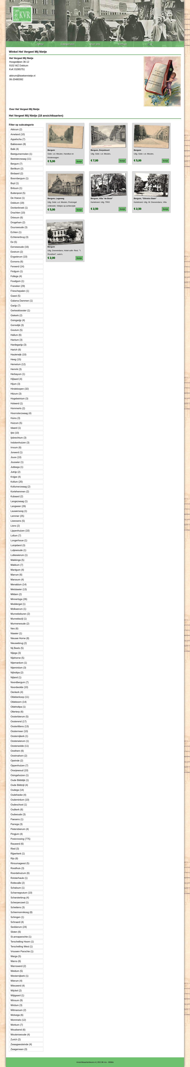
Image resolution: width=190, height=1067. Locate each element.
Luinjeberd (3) (18, 545)
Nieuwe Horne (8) (20, 638)
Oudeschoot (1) (19, 804)
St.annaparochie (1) (21, 936)
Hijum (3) (15, 384)
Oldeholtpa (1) (18, 707)
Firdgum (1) (17, 271)
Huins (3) (15, 418)
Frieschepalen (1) (20, 291)
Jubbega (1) (17, 467)
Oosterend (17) (19, 721)
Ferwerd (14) (17, 266)
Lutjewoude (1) (18, 550)
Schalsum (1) (17, 888)
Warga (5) (16, 956)
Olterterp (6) (17, 711)
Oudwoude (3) (18, 814)
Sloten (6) (16, 932)
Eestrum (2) (17, 252)
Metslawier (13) (19, 589)
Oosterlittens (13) (20, 726)
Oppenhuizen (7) (19, 765)
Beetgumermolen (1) (21, 154)
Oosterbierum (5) (19, 716)
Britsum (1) (16, 188)
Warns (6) (16, 961)
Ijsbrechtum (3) (18, 437)
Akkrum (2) (16, 129)
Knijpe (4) (16, 477)
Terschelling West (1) (22, 946)
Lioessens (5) (18, 521)
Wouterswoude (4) (20, 1034)
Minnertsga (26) (19, 599)
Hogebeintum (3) (19, 398)
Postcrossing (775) (20, 839)
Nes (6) (14, 628)
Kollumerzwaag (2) (20, 486)
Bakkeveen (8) (18, 144)
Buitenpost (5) (18, 193)
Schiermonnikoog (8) (22, 912)
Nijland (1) (16, 677)
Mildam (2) (16, 594)
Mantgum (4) (17, 570)
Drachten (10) (18, 212)
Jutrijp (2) (15, 472)
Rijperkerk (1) (18, 853)
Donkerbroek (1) (19, 208)
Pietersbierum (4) (20, 829)
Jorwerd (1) (17, 452)
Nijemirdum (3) (18, 667)
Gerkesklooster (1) (20, 310)
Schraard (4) (17, 922)
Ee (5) (14, 242)
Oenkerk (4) (17, 692)
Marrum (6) (16, 574)
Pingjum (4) (17, 834)
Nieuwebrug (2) (19, 643)
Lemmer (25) (17, 516)
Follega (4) (16, 276)
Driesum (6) (17, 217)
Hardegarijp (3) (18, 345)
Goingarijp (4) (18, 320)
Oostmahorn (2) (19, 755)
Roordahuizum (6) (20, 873)
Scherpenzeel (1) (20, 902)
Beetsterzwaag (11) (21, 159)
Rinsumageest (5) (20, 863)
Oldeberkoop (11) (20, 697)
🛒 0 (149, 44)
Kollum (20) (17, 481)
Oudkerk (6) (17, 809)
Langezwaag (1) (19, 501)
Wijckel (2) (16, 990)
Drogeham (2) (18, 222)
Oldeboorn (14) (19, 702)
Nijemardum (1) (19, 663)
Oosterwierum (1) (20, 741)
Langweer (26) (18, 506)
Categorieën (67, 44)
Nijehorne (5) (17, 658)
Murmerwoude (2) (20, 623)
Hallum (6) (16, 335)
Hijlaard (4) (16, 379)
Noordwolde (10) (19, 687)
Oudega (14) (17, 790)
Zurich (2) (16, 1039)
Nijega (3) (16, 653)
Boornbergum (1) (19, 178)
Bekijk (79, 161)
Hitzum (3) (16, 393)
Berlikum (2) (17, 168)
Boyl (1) (15, 183)
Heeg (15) (16, 359)
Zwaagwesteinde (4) (21, 1044)
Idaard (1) (16, 428)
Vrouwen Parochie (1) (22, 951)
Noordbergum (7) (20, 682)
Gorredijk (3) (17, 325)
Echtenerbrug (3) (19, 237)
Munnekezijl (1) (19, 618)
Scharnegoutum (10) (21, 892)
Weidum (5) (17, 971)
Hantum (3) (16, 340)
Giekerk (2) (16, 315)
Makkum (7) (17, 565)
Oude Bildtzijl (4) (19, 785)
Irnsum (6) (16, 447)
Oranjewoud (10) (19, 770)
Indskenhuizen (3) (20, 442)
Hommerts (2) (18, 408)
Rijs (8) (14, 858)
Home (40, 44)
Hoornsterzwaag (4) (21, 413)
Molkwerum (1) (18, 609)
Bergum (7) (16, 163)
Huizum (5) (16, 423)
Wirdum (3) (16, 1005)
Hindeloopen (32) (20, 389)
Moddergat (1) (18, 604)
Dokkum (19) (17, 203)
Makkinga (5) (17, 560)
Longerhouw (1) (19, 540)
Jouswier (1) (17, 462)
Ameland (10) (18, 134)
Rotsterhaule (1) (19, 878)
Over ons (95, 44)
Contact (122, 44)
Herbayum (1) (18, 374)
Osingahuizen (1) (20, 775)
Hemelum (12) (18, 364)
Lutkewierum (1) (19, 555)
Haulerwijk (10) (18, 354)
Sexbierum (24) (19, 927)
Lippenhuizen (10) (20, 530)
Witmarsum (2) (18, 1010)
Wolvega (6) (17, 1015)
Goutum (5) (17, 330)
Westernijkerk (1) (19, 976)
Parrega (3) (17, 824)
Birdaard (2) (17, 173)
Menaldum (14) (19, 584)
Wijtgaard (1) (17, 995)
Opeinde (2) (17, 760)
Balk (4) (15, 149)
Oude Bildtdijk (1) (20, 780)
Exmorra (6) (17, 261)
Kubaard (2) (17, 496)
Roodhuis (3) (17, 868)
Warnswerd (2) (18, 966)
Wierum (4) (16, 981)
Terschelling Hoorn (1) (22, 941)
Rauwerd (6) (17, 844)
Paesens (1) (17, 819)
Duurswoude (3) (19, 227)
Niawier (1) (16, 633)
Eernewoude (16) (20, 247)
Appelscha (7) (18, 139)
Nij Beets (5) (17, 648)
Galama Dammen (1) (22, 300)
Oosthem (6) (17, 751)
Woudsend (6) (18, 1029)
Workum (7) (17, 1025)
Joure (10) (16, 457)
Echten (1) (16, 232)
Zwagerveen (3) (19, 1049)
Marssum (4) (17, 579)
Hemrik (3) (16, 369)
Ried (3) (15, 848)
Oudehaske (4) (18, 795)
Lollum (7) (16, 535)
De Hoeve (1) (18, 198)
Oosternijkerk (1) (19, 736)
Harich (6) (16, 349)
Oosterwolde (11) (20, 746)
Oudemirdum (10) (20, 800)
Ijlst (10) (15, 433)
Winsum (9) (17, 1000)
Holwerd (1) (17, 403)
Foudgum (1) (17, 281)
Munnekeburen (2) (20, 614)
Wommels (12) (18, 1020)
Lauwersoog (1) (19, 511)
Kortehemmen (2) (20, 491)
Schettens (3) (18, 907)
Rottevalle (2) (18, 883)
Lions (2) (15, 526)
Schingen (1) (17, 917)
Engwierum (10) (19, 256)
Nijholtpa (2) (17, 672)
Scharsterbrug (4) (20, 897)
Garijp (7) (15, 305)
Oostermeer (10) (19, 731)
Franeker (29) (18, 286)
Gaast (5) (15, 296)
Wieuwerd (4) (18, 985)
